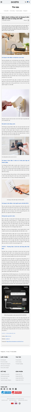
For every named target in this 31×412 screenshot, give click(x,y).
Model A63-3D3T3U (20, 378)
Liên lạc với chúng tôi (5, 365)
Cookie (15, 401)
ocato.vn (8, 338)
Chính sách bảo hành (5, 376)
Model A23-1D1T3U (19, 380)
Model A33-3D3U (19, 376)
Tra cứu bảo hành (4, 378)
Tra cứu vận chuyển (5, 367)
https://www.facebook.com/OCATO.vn (14, 341)
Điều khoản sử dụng (12, 400)
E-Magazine (25, 10)
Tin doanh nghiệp (19, 10)
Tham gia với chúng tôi (5, 363)
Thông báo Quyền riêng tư (23, 400)
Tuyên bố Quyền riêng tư (6, 380)
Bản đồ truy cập (4, 400)
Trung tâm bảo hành (5, 374)
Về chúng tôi (3, 359)
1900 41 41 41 (8, 336)
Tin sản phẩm (6, 10)
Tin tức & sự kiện (4, 361)
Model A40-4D (19, 374)
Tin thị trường (12, 10)
